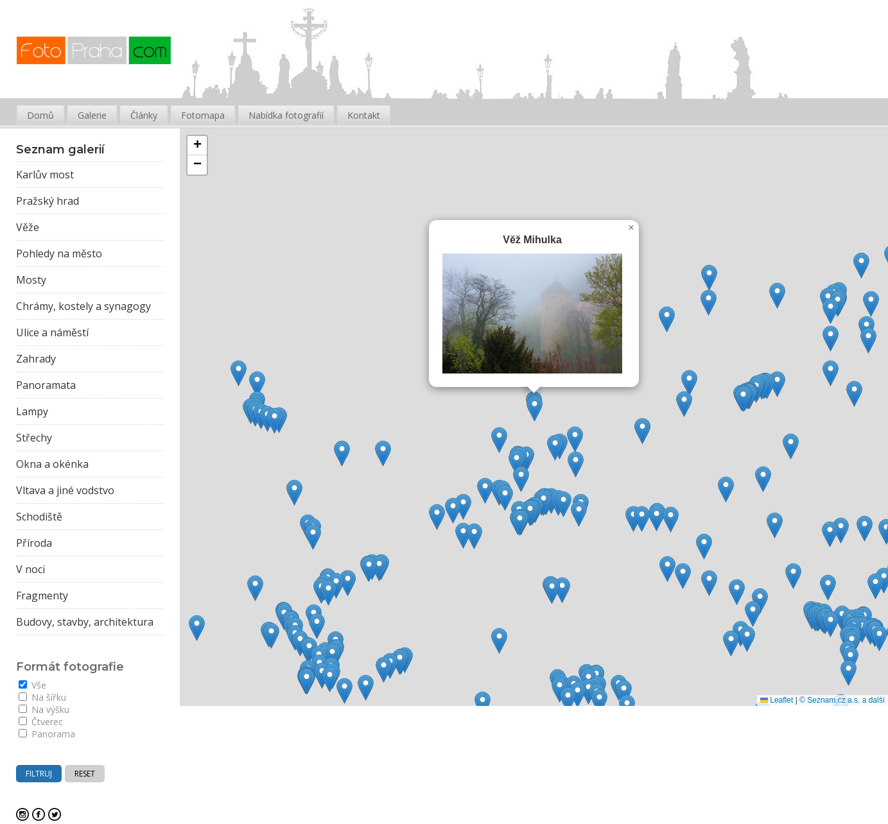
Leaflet (776, 700)
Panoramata (46, 385)
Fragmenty (42, 595)
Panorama (47, 734)
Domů (40, 115)
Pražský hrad (47, 201)
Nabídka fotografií (286, 115)
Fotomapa (203, 115)
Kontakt (363, 115)
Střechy (34, 438)
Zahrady (36, 359)
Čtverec (41, 722)
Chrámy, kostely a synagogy (83, 306)
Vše (32, 685)
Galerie (92, 115)
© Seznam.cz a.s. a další (842, 700)
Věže (27, 227)
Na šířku (42, 697)
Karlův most (45, 174)
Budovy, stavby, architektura (84, 622)
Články (143, 115)
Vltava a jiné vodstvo (65, 490)
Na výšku (44, 709)
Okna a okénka (52, 464)
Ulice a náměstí (52, 332)
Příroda (34, 543)
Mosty (31, 280)
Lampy (32, 411)
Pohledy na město (59, 253)
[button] (366, 687)
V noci (30, 569)
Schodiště (39, 517)
